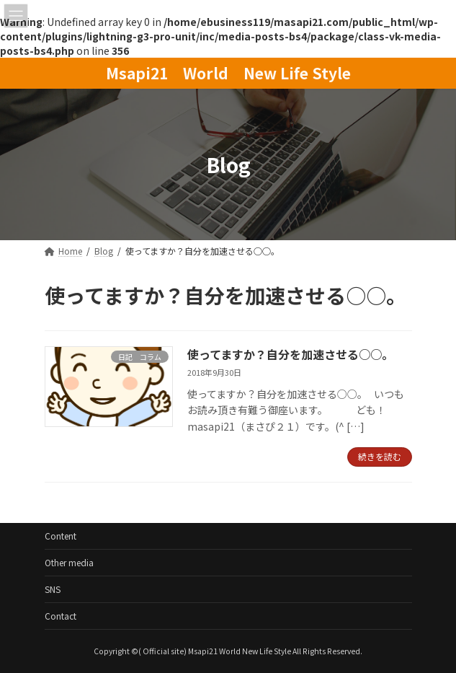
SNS (53, 589)
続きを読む (379, 456)
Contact (60, 616)
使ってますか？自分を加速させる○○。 (290, 354)
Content (60, 535)
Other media (69, 562)
